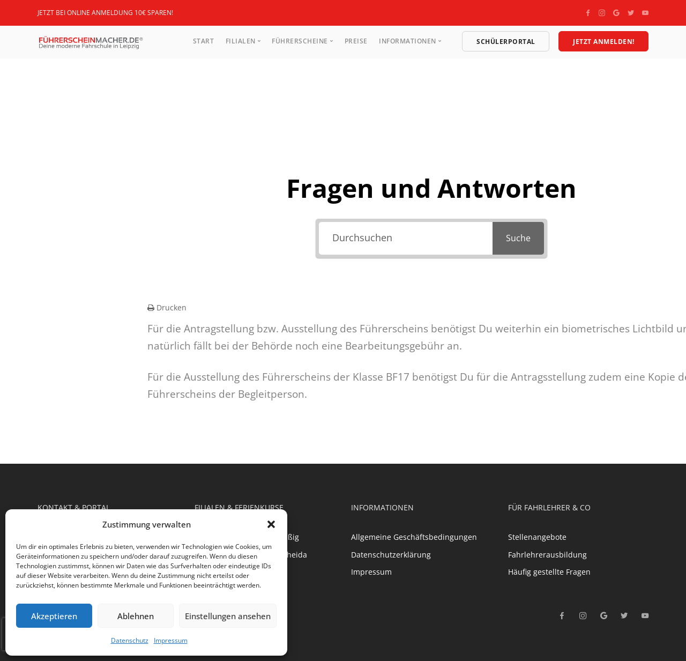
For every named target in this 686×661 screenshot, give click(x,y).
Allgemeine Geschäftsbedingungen (414, 537)
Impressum (171, 640)
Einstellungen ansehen (228, 616)
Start (203, 41)
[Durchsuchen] (406, 238)
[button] (271, 524)
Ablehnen (135, 616)
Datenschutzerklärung (391, 554)
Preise (356, 41)
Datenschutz (129, 640)
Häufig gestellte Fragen (549, 572)
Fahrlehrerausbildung (547, 554)
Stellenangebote (537, 537)
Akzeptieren (54, 616)
